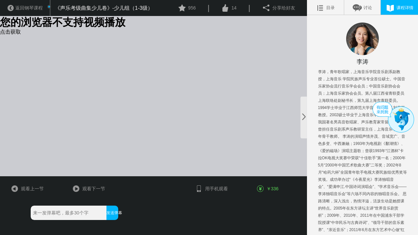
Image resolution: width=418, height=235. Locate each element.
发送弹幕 (112, 213)
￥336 (268, 188)
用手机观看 (211, 188)
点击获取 (10, 32)
